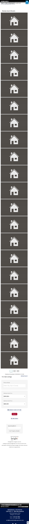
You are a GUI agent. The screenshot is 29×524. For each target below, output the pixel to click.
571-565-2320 (16, 518)
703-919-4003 (16, 516)
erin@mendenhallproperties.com (15, 520)
